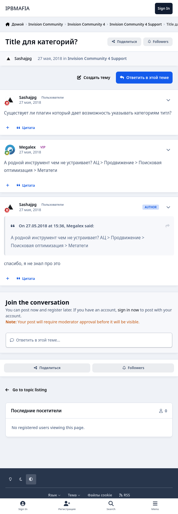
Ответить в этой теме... (35, 340)
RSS (124, 495)
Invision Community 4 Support (97, 58)
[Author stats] (168, 100)
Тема (74, 495)
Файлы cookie (100, 495)
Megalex (27, 147)
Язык (54, 495)
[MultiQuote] (7, 127)
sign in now (128, 310)
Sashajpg (27, 97)
